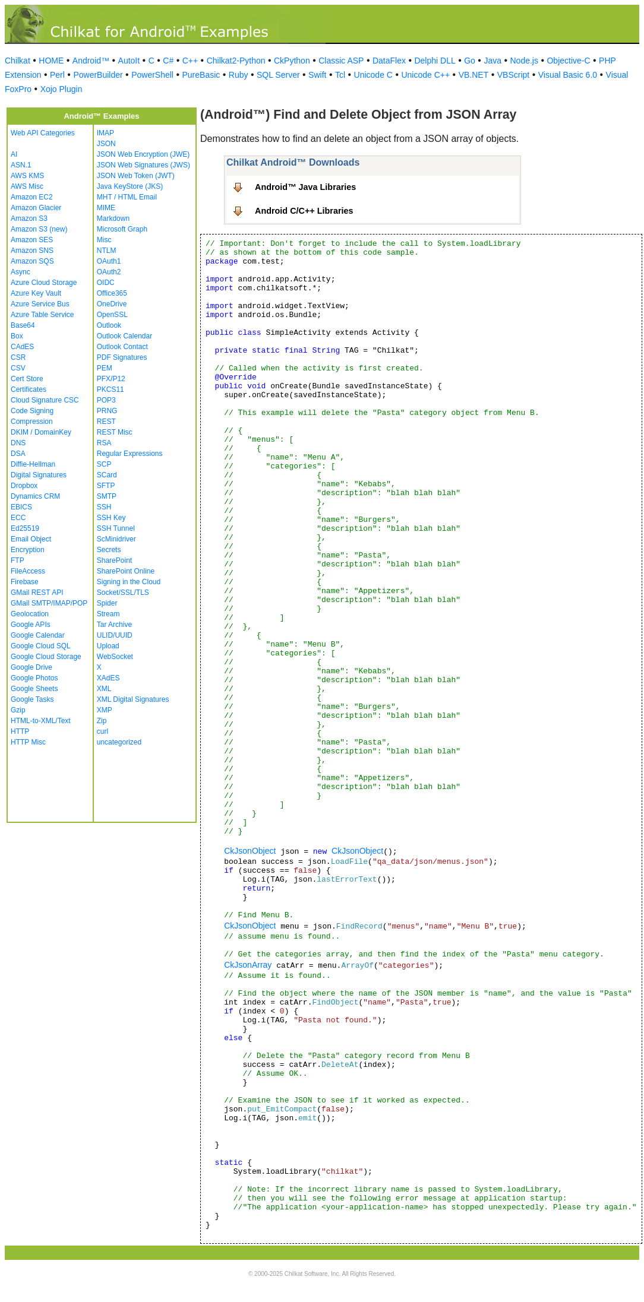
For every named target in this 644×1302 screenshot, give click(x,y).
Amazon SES (32, 240)
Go (469, 60)
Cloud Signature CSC (45, 400)
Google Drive (31, 667)
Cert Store (27, 379)
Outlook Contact (122, 347)
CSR (18, 357)
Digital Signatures (39, 475)
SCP (104, 464)
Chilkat (17, 60)
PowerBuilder (97, 75)
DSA (18, 453)
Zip (102, 721)
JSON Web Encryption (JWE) (143, 154)
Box (17, 336)
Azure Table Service (42, 315)
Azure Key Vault (36, 293)
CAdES (22, 347)
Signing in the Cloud (128, 582)
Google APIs (30, 624)
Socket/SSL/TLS (123, 592)
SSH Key (111, 518)
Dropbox (24, 485)
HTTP (20, 731)
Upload (108, 646)
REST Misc (114, 432)
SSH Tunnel (116, 528)
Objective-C (568, 60)
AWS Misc (27, 186)
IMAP (105, 133)
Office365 (112, 293)
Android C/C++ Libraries (304, 211)
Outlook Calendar (124, 336)
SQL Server (278, 75)
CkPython (292, 60)
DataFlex (389, 60)
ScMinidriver (116, 539)
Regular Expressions (130, 453)
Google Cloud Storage (46, 656)
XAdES (108, 678)
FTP (17, 560)
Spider (107, 603)
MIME (106, 208)
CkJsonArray (248, 965)
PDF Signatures (122, 357)
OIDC (106, 282)
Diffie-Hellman (33, 464)
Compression (32, 421)
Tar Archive (114, 624)
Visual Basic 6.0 (567, 75)
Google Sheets (34, 689)
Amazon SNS (32, 250)
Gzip (18, 710)
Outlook (109, 325)
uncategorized (119, 742)
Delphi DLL (434, 60)
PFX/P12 (111, 379)
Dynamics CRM (35, 496)
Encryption (28, 550)
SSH (104, 507)
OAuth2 (109, 272)
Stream (108, 614)
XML (104, 689)
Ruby (238, 75)
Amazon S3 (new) (39, 229)
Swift (317, 75)
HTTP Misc (28, 742)
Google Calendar (38, 635)
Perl (57, 75)
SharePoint (114, 560)
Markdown (113, 218)
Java (492, 60)
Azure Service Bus (40, 304)
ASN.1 (21, 165)
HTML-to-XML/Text (41, 721)
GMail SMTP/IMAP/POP (49, 603)
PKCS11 (110, 389)
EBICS (21, 507)
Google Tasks (32, 699)
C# (168, 60)
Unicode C (373, 75)
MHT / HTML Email (127, 197)
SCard (107, 475)
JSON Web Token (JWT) (136, 176)
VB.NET (474, 75)
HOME (51, 60)
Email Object (31, 539)
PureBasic (201, 75)
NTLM (106, 250)
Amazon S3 (29, 218)
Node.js (524, 60)
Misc (104, 240)
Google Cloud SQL (41, 646)
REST (106, 421)
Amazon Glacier (36, 208)
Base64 (23, 325)
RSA (104, 443)
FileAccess (28, 571)
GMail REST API (37, 592)
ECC (18, 518)
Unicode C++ (425, 75)
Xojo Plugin (61, 89)
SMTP (106, 496)
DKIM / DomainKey (41, 432)
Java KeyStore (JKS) (130, 186)
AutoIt (129, 60)
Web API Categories (43, 133)
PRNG (107, 411)
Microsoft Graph (122, 229)
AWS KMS (27, 176)
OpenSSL (112, 315)
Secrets (109, 550)
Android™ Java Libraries (305, 187)
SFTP (106, 485)
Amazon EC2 (32, 197)
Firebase (25, 582)
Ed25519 (25, 528)
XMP (104, 710)
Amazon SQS (32, 261)
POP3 (106, 400)
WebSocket (115, 656)
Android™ (90, 60)
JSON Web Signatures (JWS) (143, 165)
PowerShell (152, 75)
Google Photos (34, 678)
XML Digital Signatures (133, 699)
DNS (18, 443)
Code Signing (32, 411)
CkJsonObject (250, 851)
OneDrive (112, 304)
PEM (104, 368)
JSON (106, 144)
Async (20, 272)
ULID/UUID (114, 635)
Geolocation (30, 614)
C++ (190, 60)
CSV (18, 368)
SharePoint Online (125, 571)
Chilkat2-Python (236, 60)
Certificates (28, 389)
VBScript (513, 75)
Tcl (340, 75)
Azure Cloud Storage (44, 282)
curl (102, 731)
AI (14, 154)
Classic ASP (341, 60)
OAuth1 (109, 261)
